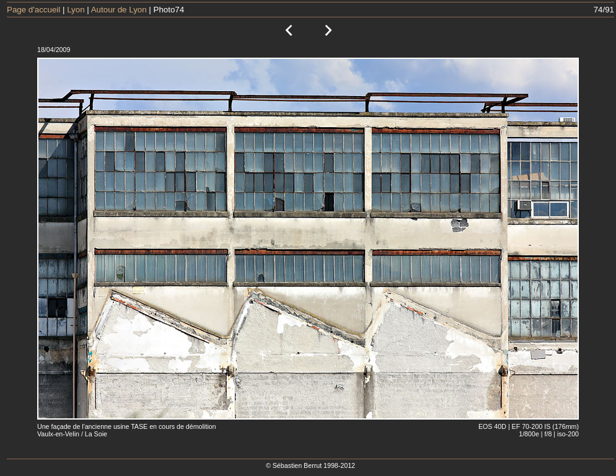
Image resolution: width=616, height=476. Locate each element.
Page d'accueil (33, 9)
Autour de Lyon (119, 9)
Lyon (75, 9)
